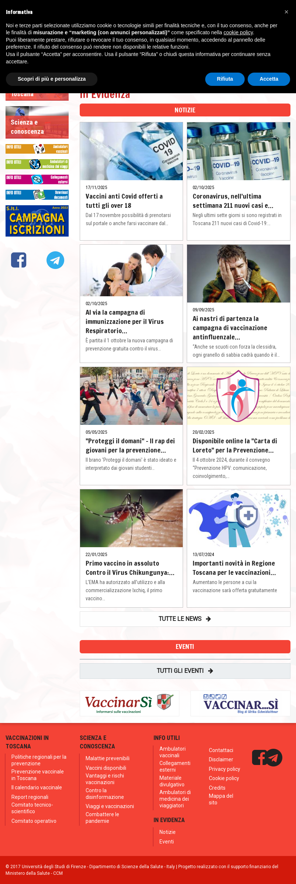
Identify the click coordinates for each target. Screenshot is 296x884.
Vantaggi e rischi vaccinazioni (105, 779)
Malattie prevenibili (108, 758)
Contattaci (221, 750)
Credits (217, 788)
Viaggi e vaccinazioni (110, 806)
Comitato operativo (33, 821)
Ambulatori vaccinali (172, 752)
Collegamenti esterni (174, 766)
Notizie (167, 832)
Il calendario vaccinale (36, 787)
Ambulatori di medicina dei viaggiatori (175, 798)
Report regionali (29, 797)
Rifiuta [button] (225, 79)
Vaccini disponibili (106, 768)
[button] (286, 12)
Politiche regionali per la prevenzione (38, 760)
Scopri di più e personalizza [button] (52, 79)
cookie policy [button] (238, 32)
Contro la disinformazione (105, 793)
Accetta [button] (268, 79)
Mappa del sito (221, 799)
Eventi (166, 842)
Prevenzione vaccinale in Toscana (37, 775)
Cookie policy (224, 778)
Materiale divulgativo (172, 781)
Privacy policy (224, 769)
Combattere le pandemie (102, 817)
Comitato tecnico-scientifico (32, 808)
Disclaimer (221, 759)
